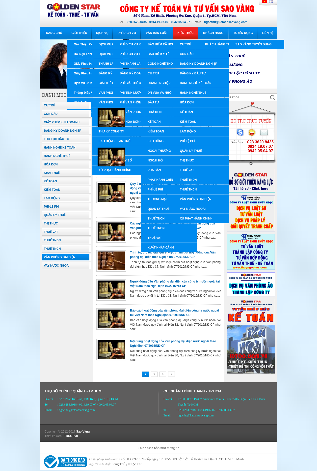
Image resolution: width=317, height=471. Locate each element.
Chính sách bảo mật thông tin (158, 448)
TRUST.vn (71, 436)
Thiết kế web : (54, 436)
